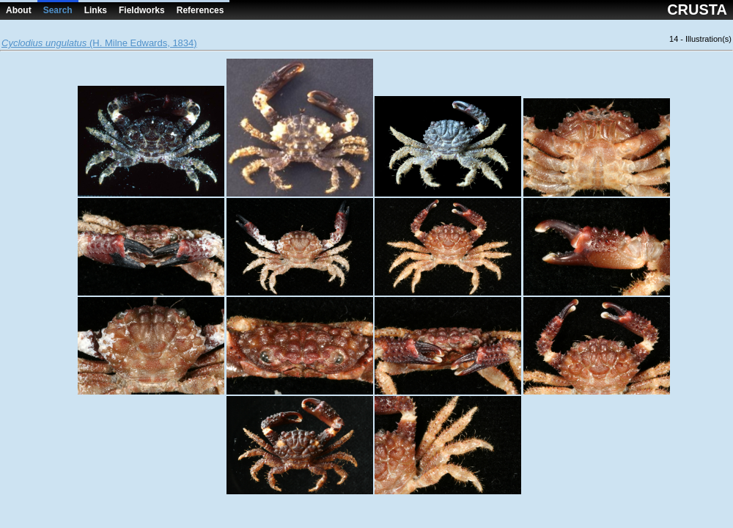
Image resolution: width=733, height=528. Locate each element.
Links (95, 10)
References (200, 10)
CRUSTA (697, 9)
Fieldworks (142, 10)
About (19, 10)
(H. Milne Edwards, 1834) (99, 42)
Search (58, 10)
